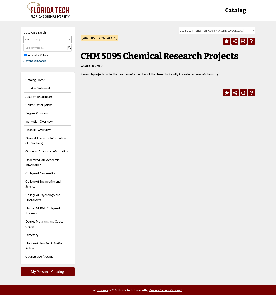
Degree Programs (37, 113)
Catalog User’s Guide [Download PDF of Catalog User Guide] (39, 256)
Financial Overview (38, 129)
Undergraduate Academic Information (42, 162)
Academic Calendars (39, 96)
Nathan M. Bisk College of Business (42, 210)
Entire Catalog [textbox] (32, 39)
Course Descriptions (38, 105)
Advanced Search (34, 60)
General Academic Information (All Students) (45, 140)
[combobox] (217, 30)
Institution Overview (39, 121)
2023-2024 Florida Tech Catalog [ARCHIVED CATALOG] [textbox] (212, 30)
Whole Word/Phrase (38, 54)
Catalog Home (35, 80)
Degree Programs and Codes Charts (44, 224)
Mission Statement (37, 88)
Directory (31, 235)
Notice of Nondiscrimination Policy (44, 245)
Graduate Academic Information (46, 151)
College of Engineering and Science (43, 183)
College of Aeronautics (40, 173)
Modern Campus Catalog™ (165, 290)
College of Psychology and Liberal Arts (42, 197)
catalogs (102, 290)
